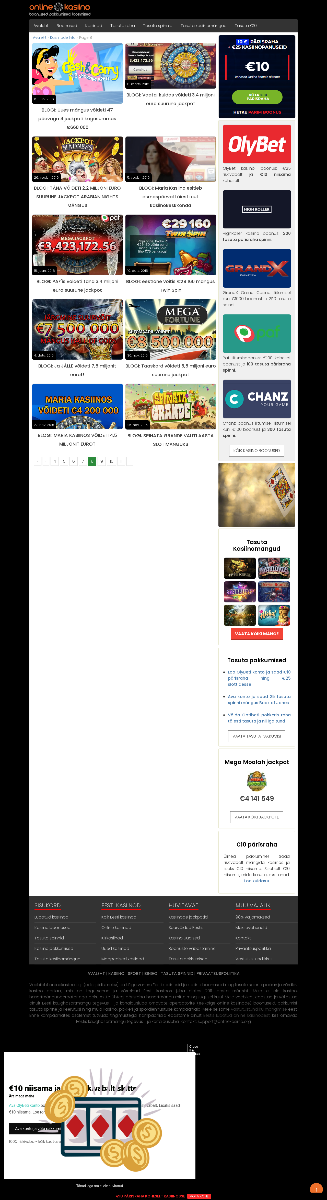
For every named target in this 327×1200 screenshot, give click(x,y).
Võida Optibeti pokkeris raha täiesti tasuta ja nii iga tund (259, 718)
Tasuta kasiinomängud (204, 26)
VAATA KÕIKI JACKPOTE (257, 817)
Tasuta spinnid (157, 26)
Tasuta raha (122, 26)
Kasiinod (93, 26)
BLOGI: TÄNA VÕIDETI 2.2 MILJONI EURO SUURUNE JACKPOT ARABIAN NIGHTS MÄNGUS (77, 197)
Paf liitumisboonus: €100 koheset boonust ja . (257, 361)
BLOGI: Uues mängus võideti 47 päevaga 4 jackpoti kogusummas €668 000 (77, 118)
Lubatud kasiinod (51, 917)
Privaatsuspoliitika (253, 948)
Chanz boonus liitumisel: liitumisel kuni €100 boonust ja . (257, 426)
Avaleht (41, 26)
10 (111, 461)
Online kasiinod (116, 927)
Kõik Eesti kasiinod (118, 917)
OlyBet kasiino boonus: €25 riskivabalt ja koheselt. (257, 171)
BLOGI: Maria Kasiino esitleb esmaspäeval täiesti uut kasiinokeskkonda (170, 197)
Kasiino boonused (52, 927)
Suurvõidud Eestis (186, 927)
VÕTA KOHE (199, 1196)
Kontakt (243, 938)
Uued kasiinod (115, 948)
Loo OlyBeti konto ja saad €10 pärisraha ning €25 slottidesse (259, 678)
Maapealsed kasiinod (122, 959)
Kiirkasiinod (112, 938)
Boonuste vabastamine (192, 948)
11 (121, 461)
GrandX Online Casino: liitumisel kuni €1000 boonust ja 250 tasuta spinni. (257, 296)
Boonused (67, 26)
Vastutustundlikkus (254, 959)
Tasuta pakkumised (188, 959)
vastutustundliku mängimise (259, 1009)
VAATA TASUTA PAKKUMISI (256, 736)
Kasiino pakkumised (53, 948)
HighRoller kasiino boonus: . (257, 233)
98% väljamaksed (253, 917)
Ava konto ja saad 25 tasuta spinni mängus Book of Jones (259, 700)
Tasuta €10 (246, 26)
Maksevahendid (251, 927)
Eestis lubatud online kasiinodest (236, 1015)
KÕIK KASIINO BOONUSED (256, 451)
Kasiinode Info (63, 37)
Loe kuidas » (256, 881)
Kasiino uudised (184, 938)
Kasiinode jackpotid (188, 917)
